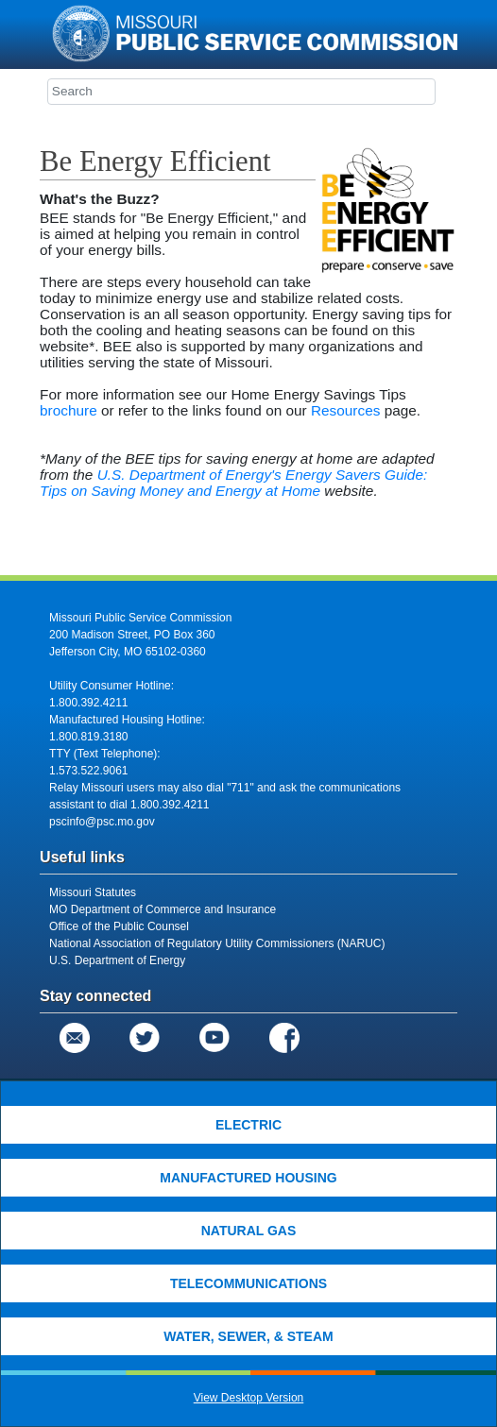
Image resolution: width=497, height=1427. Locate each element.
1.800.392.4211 (88, 702)
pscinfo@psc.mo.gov (102, 821)
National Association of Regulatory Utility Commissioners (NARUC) (217, 943)
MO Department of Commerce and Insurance (162, 909)
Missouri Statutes (92, 892)
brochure (68, 410)
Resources (346, 410)
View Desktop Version (249, 1397)
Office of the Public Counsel (119, 926)
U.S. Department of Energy (117, 960)
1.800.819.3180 (88, 736)
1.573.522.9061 (88, 770)
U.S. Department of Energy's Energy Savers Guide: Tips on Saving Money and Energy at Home (233, 483)
